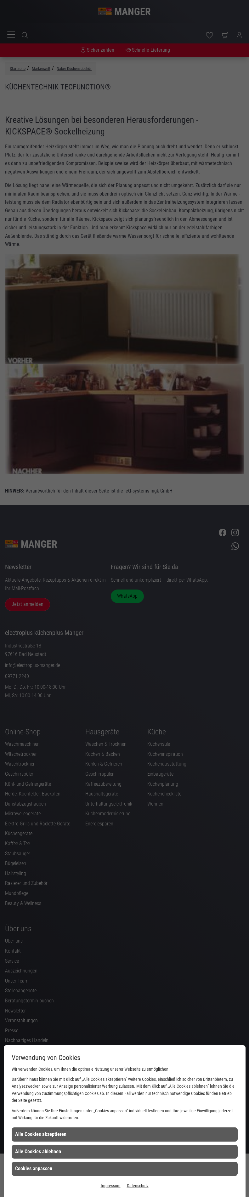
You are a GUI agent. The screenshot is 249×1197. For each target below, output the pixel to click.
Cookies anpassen (33, 1168)
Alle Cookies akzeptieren (40, 1134)
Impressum (111, 1185)
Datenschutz (138, 1185)
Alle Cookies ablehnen (38, 1151)
